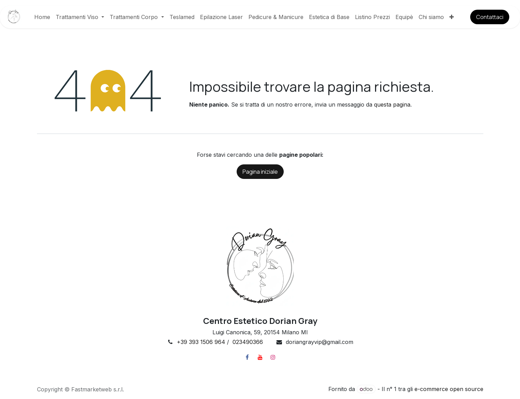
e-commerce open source (448, 389)
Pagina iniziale (260, 171)
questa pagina (392, 104)
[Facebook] (247, 357)
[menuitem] (42, 17)
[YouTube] (260, 357)
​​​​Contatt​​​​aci (489, 17)
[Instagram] (273, 357)
